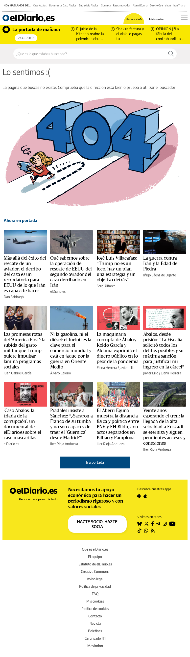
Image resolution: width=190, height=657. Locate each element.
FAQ (95, 594)
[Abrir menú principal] (184, 18)
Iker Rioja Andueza (64, 444)
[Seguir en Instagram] (165, 523)
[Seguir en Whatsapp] (146, 530)
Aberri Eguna (140, 5)
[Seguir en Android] (139, 496)
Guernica (106, 5)
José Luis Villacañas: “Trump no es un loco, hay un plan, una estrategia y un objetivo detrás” (117, 269)
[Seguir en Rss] (153, 530)
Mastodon (95, 646)
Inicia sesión (156, 19)
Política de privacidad (95, 586)
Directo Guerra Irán (160, 5)
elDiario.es (58, 291)
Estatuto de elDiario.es (95, 564)
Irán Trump (179, 5)
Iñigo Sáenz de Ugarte (159, 275)
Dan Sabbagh (14, 297)
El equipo (95, 557)
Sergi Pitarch (106, 286)
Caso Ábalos (40, 5)
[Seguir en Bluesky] (139, 523)
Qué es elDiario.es (95, 549)
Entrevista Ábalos (88, 5)
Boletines (95, 631)
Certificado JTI (95, 638)
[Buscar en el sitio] (89, 54)
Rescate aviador (121, 5)
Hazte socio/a (134, 19)
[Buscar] (171, 54)
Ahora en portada (20, 220)
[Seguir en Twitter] (146, 523)
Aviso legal (95, 579)
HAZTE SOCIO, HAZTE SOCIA (97, 524)
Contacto (95, 616)
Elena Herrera (107, 367)
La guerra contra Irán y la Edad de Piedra (160, 263)
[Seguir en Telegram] (158, 523)
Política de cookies (95, 609)
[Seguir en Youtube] (172, 523)
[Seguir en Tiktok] (139, 530)
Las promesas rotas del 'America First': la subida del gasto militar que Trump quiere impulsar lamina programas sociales (25, 350)
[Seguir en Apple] (145, 496)
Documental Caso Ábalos (62, 5)
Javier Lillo (127, 367)
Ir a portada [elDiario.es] (95, 462)
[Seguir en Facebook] (152, 523)
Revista (95, 623)
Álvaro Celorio (60, 373)
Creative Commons (95, 571)
